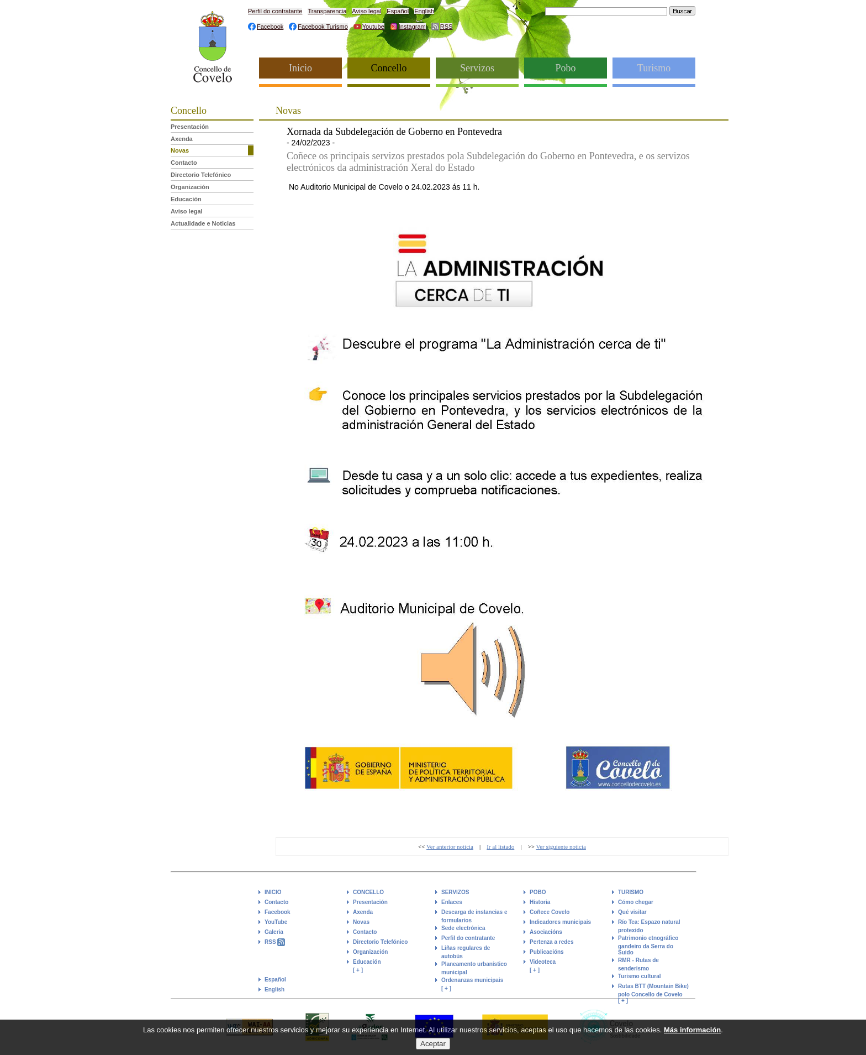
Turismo (653, 68)
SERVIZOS (455, 892)
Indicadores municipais (560, 922)
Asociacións (546, 932)
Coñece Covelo (549, 912)
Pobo (565, 68)
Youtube (373, 26)
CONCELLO (368, 892)
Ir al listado (500, 846)
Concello (389, 68)
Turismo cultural (639, 976)
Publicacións (547, 952)
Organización (190, 187)
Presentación (190, 126)
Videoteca (543, 962)
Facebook (270, 26)
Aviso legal (366, 11)
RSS (446, 26)
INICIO (273, 892)
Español (398, 11)
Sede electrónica (463, 928)
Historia (540, 902)
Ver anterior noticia (449, 846)
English (424, 11)
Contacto (184, 162)
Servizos (477, 68)
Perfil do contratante (275, 11)
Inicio (300, 68)
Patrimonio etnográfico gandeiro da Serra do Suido (648, 945)
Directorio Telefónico (201, 174)
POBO (538, 892)
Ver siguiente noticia (560, 846)
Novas (180, 150)
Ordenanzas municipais (472, 980)
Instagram (412, 26)
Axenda (182, 138)
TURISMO (630, 892)
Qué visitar (632, 912)
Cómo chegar (635, 902)
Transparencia (327, 11)
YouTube (276, 922)
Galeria (274, 932)
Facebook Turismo (322, 26)
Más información (692, 1032)
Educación (186, 199)
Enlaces (451, 902)
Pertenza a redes (552, 942)
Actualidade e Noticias (203, 223)
